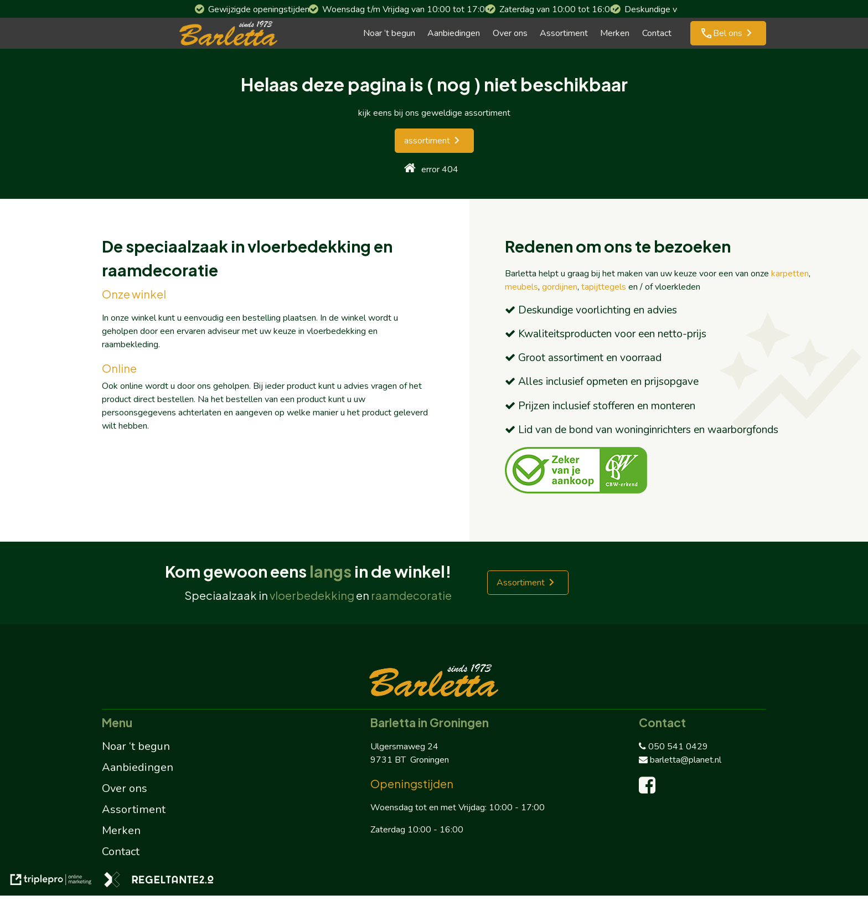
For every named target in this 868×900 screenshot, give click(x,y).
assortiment (427, 141)
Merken (614, 33)
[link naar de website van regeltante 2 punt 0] (159, 881)
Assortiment (564, 33)
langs (330, 571)
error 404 (439, 169)
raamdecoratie (411, 595)
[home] (410, 169)
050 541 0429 (673, 746)
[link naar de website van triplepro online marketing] (51, 881)
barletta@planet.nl (680, 760)
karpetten (790, 274)
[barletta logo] (228, 33)
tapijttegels (603, 287)
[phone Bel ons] (728, 33)
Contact (656, 33)
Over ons (510, 33)
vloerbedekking (312, 595)
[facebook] (649, 789)
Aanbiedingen (453, 33)
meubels (521, 287)
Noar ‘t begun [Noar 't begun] (389, 33)
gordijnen (559, 287)
